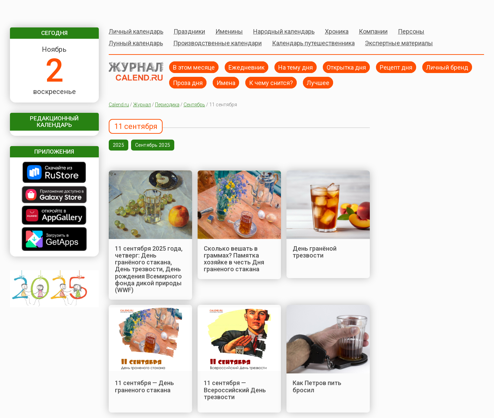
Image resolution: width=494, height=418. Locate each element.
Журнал (142, 104)
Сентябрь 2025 (152, 145)
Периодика (167, 104)
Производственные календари (217, 43)
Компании (373, 31)
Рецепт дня (396, 67)
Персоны (411, 31)
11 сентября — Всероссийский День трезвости (235, 390)
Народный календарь (284, 31)
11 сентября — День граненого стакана (144, 386)
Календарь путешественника (313, 43)
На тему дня (295, 67)
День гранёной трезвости (315, 252)
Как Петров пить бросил (317, 386)
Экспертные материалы (399, 43)
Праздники (189, 31)
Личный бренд (447, 67)
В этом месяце (194, 67)
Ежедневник (246, 67)
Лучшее (318, 82)
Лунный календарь (136, 43)
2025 (118, 145)
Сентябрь (194, 104)
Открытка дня (346, 67)
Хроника (337, 31)
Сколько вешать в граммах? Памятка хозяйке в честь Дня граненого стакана (234, 259)
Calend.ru (119, 104)
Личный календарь (136, 31)
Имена (225, 82)
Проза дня (188, 82)
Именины (229, 31)
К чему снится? (271, 82)
